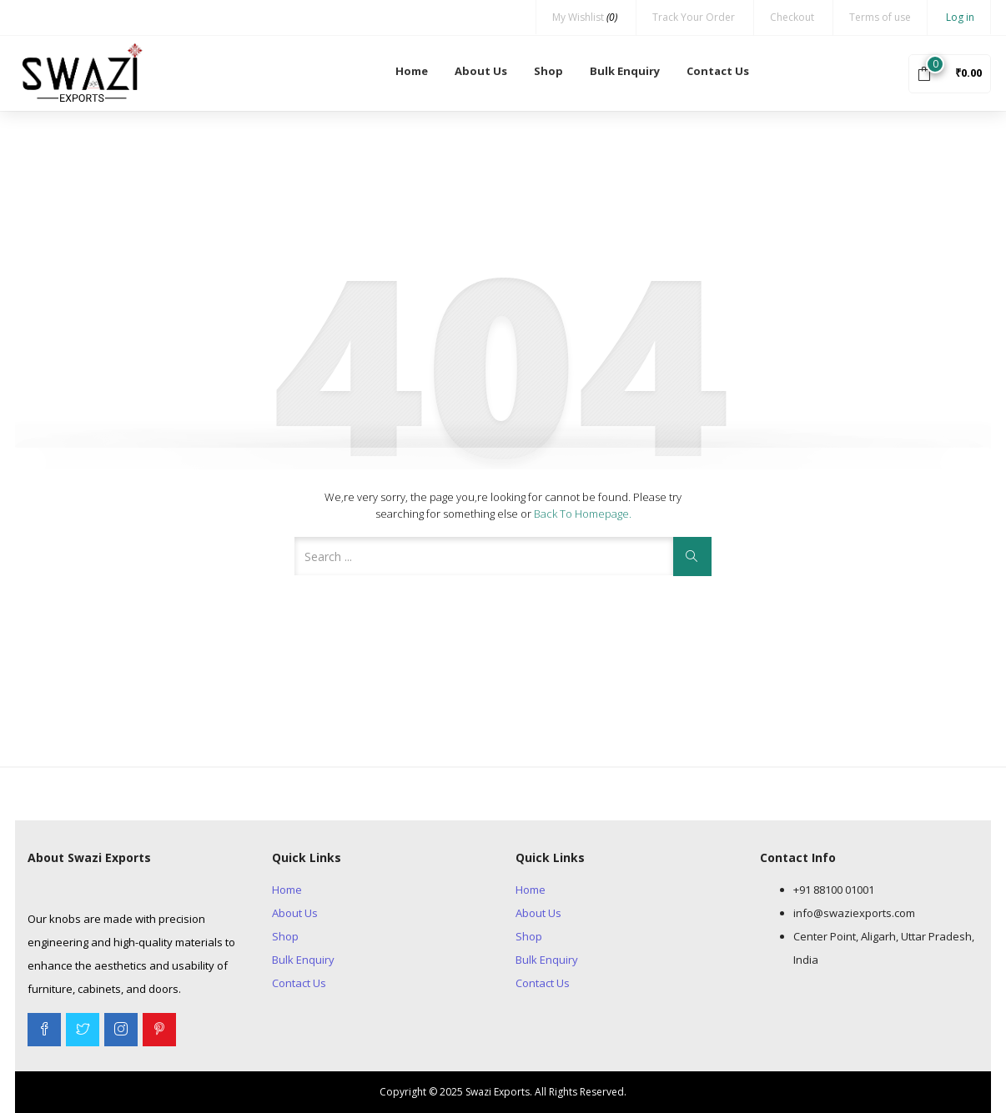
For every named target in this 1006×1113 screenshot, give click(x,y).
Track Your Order (693, 17)
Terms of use (880, 17)
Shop (548, 70)
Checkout (792, 17)
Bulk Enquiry (625, 70)
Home (411, 70)
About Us (481, 70)
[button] (949, 72)
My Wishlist (584, 17)
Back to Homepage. (582, 513)
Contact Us (718, 70)
